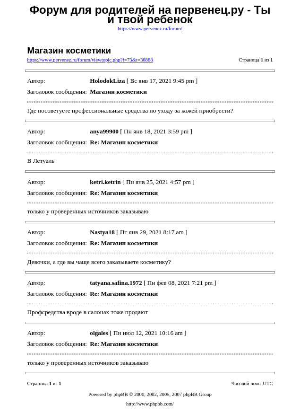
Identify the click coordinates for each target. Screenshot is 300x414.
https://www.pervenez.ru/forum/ (150, 28)
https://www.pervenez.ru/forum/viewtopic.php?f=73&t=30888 (90, 59)
